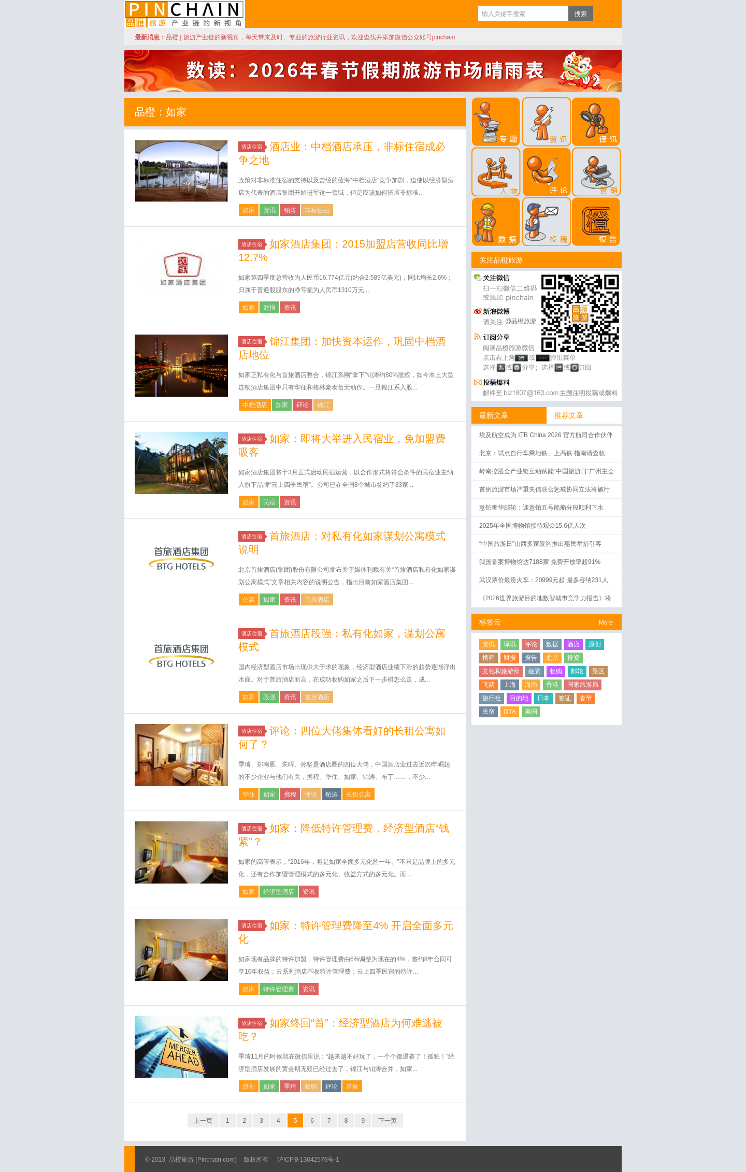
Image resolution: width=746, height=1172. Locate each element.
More (606, 622)
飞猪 (488, 684)
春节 (586, 698)
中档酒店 (254, 405)
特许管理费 (278, 989)
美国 (531, 711)
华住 (248, 794)
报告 (531, 657)
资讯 (269, 210)
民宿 (269, 502)
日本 (543, 698)
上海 (510, 684)
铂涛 (290, 210)
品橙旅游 (184, 14)
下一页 (387, 1120)
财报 (269, 307)
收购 (311, 1086)
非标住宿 (317, 210)
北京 (552, 657)
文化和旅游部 (501, 671)
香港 (552, 684)
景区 (598, 671)
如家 (248, 210)
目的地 (519, 698)
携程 (290, 794)
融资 (534, 671)
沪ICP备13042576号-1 (308, 1159)
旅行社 (491, 698)
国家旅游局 (582, 684)
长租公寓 (358, 794)
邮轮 (577, 671)
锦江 (323, 405)
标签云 (490, 622)
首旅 (352, 1086)
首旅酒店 (317, 599)
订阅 (603, 13)
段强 (269, 697)
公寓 (248, 599)
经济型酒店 (278, 891)
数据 (552, 644)
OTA (510, 711)
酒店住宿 (253, 147)
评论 (302, 405)
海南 (531, 684)
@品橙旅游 (520, 321)
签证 (564, 698)
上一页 (203, 1120)
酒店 (573, 644)
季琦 (290, 1086)
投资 (573, 657)
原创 (248, 1086)
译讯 (510, 644)
